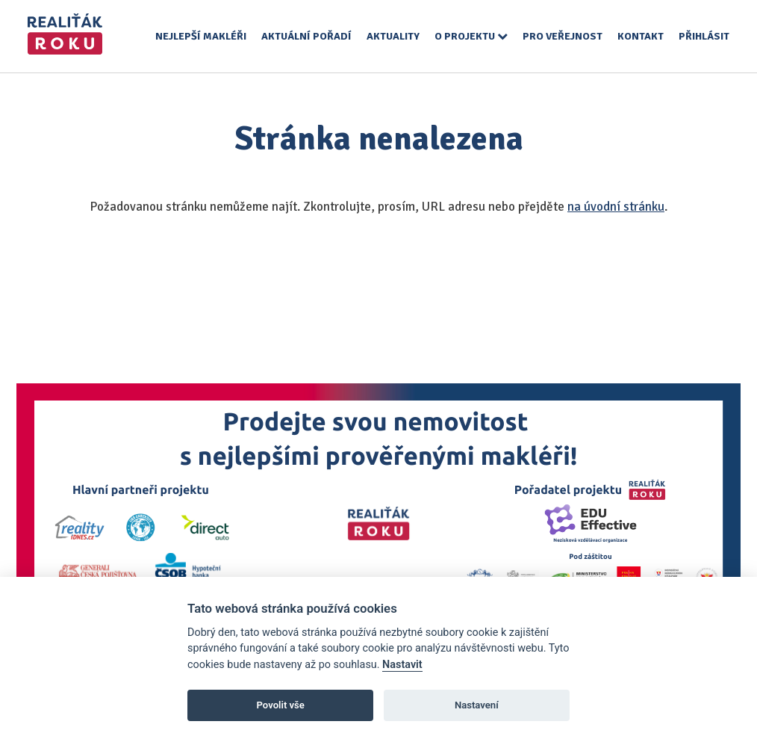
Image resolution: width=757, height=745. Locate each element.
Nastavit (402, 664)
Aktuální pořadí (306, 36)
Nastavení (477, 705)
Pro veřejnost (562, 36)
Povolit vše (281, 705)
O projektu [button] (471, 36)
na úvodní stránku (615, 206)
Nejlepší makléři (200, 36)
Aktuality (393, 36)
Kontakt (640, 36)
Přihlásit (704, 36)
